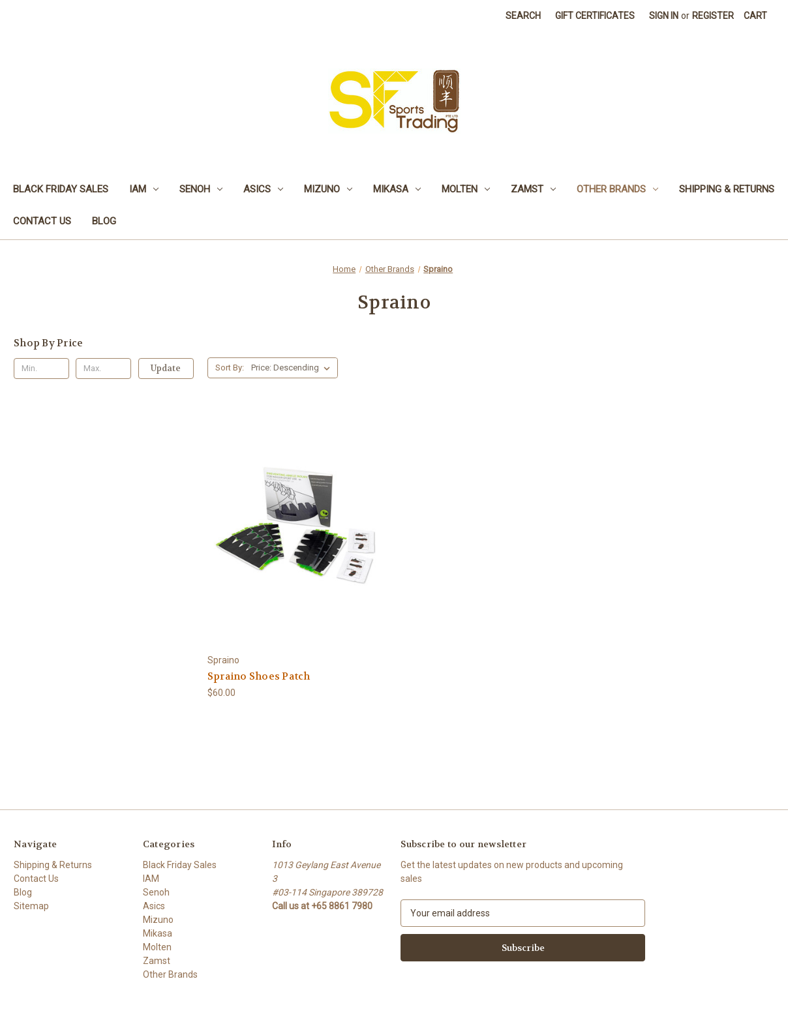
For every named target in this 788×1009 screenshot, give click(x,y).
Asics (263, 189)
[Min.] (41, 368)
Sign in (663, 15)
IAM (144, 189)
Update (166, 368)
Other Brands (617, 189)
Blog (104, 221)
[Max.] (103, 368)
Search (523, 15)
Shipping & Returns (726, 189)
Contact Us (42, 221)
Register (713, 15)
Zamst (533, 189)
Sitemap (31, 906)
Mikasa (397, 189)
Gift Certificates (595, 15)
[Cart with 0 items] (755, 16)
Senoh (200, 189)
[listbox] (293, 368)
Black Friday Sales (60, 189)
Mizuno (328, 189)
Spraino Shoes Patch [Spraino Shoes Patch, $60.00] (259, 676)
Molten (466, 189)
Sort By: (229, 367)
